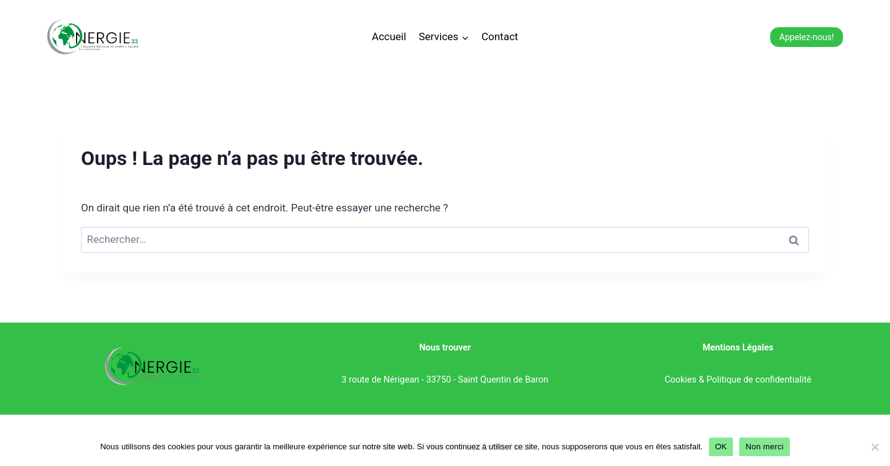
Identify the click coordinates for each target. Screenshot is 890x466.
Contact (499, 36)
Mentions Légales (738, 347)
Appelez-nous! (806, 37)
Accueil (389, 36)
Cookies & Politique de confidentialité (737, 380)
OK (721, 446)
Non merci (764, 446)
